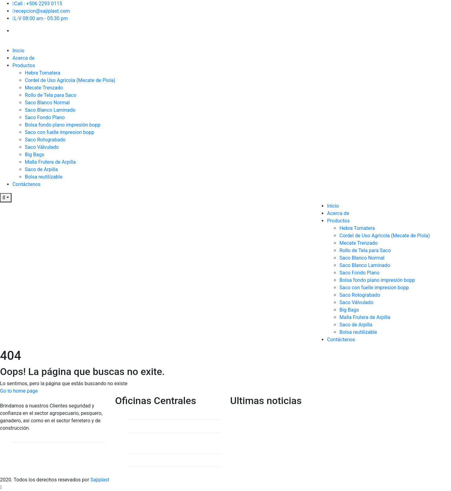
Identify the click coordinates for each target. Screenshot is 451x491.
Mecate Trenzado (44, 88)
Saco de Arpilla (41, 169)
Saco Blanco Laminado (50, 110)
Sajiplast (100, 480)
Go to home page (19, 391)
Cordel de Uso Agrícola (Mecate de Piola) (70, 80)
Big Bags (34, 154)
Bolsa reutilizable (43, 177)
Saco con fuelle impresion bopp (59, 132)
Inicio (18, 51)
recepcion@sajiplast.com (41, 11)
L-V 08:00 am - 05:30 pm (40, 18)
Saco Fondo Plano (45, 117)
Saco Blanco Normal (47, 103)
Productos (23, 65)
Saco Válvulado (42, 147)
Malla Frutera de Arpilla (50, 162)
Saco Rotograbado (45, 140)
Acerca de (23, 58)
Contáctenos (26, 184)
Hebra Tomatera (42, 73)
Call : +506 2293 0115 (37, 3)
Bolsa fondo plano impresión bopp (62, 125)
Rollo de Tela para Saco (50, 95)
